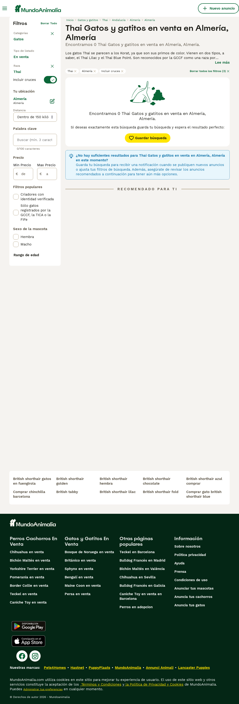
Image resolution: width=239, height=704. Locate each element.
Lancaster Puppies (194, 668)
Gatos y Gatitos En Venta (87, 541)
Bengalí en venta (79, 577)
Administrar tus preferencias (43, 689)
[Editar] (52, 216)
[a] (47, 289)
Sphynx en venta (79, 569)
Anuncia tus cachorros (193, 597)
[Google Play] (29, 626)
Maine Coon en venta (83, 585)
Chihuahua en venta (27, 552)
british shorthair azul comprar (204, 481)
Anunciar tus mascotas (194, 588)
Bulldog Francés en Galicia (142, 585)
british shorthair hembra (113, 481)
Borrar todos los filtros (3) (210, 71)
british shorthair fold (160, 492)
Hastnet (77, 668)
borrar (52, 91)
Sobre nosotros (187, 546)
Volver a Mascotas (26, 30)
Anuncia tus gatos (189, 605)
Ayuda (179, 563)
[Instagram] (35, 656)
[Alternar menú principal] (4, 8)
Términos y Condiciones (100, 684)
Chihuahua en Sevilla (138, 577)
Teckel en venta (23, 594)
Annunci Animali (159, 668)
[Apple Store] (28, 641)
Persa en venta (78, 594)
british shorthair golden (70, 481)
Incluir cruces (112, 71)
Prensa (180, 571)
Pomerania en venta (27, 577)
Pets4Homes (55, 668)
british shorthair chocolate (156, 481)
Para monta (27, 80)
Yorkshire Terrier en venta (32, 569)
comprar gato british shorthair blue (203, 494)
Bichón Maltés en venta (30, 560)
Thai (72, 71)
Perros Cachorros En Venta (33, 541)
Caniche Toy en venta (28, 602)
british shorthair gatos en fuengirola (32, 481)
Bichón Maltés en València (142, 569)
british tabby (67, 492)
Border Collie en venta (29, 585)
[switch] (35, 100)
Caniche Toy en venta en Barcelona (141, 596)
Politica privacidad (190, 555)
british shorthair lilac (118, 492)
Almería (89, 71)
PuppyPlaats (99, 668)
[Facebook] (22, 656)
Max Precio (46, 280)
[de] (23, 289)
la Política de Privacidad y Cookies (153, 684)
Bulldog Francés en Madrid (142, 560)
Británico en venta (80, 560)
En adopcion (27, 69)
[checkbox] (16, 123)
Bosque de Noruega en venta (89, 552)
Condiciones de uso (190, 580)
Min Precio (22, 280)
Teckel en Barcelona (137, 552)
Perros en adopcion (136, 607)
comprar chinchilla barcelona (29, 494)
